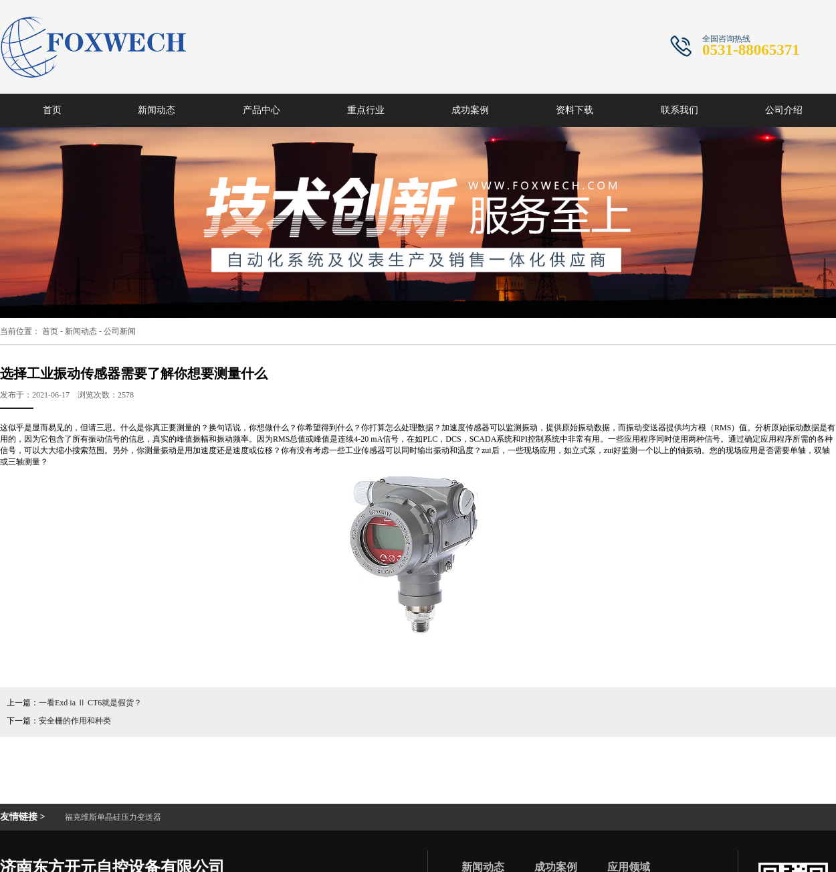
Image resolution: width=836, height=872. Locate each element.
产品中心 (261, 110)
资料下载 (574, 110)
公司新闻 (120, 331)
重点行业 (366, 110)
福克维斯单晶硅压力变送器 (113, 817)
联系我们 (679, 110)
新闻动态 (156, 110)
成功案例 (470, 110)
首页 (52, 110)
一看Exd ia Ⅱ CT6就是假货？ (90, 702)
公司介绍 (784, 110)
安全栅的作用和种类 (75, 720)
